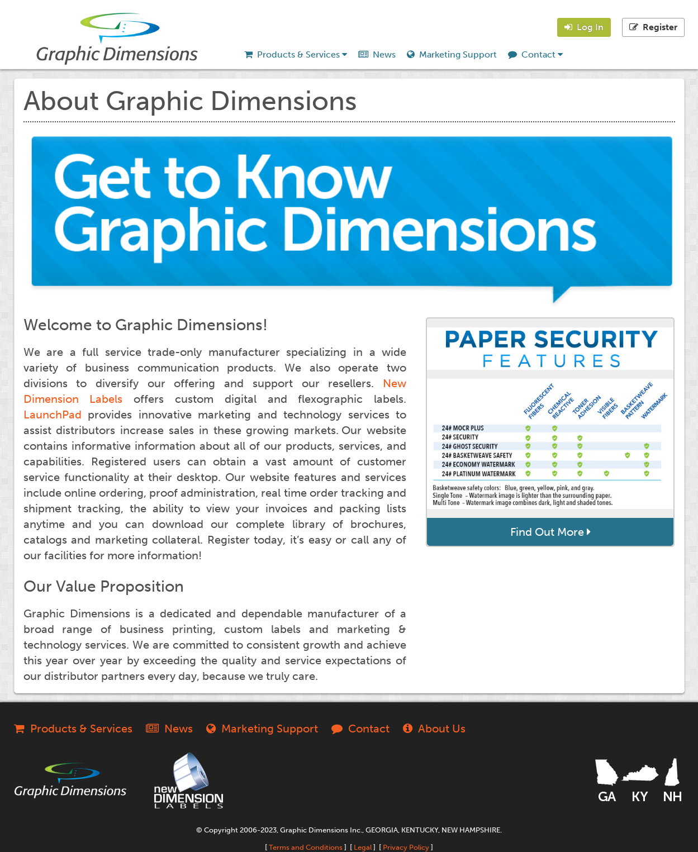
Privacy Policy (406, 847)
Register (653, 27)
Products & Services (295, 54)
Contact (535, 54)
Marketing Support (452, 54)
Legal (363, 847)
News (377, 54)
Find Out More (550, 532)
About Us (434, 728)
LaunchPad (52, 414)
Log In (584, 27)
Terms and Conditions (306, 847)
